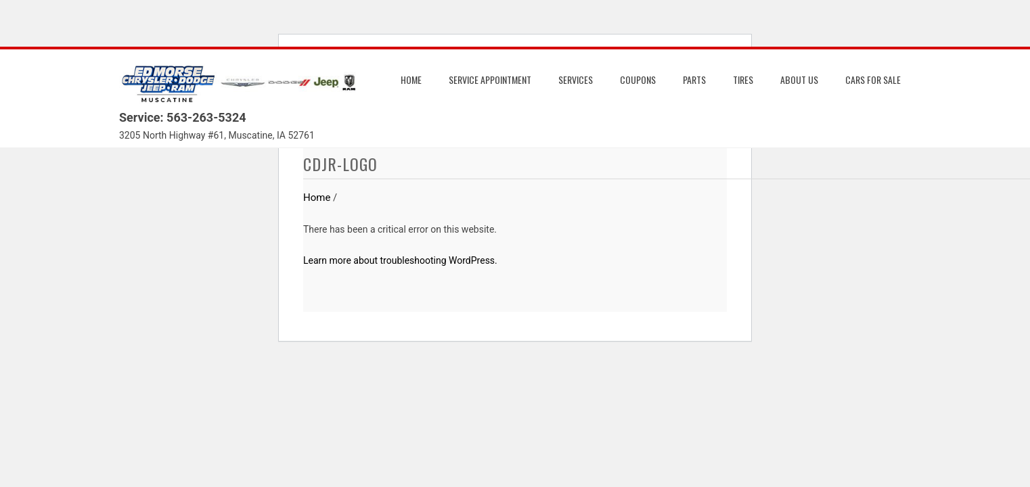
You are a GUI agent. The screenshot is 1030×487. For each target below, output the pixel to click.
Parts (694, 79)
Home (411, 79)
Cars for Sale (873, 79)
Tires (743, 79)
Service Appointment (490, 79)
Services (575, 79)
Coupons (638, 79)
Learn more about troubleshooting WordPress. (400, 260)
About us (799, 79)
